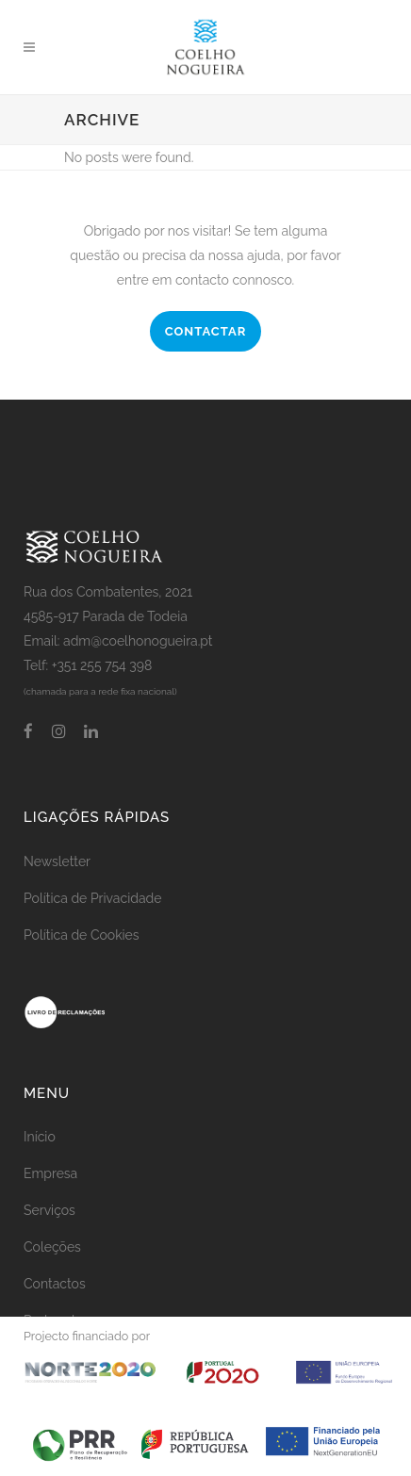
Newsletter (57, 861)
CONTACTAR (206, 331)
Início (40, 1136)
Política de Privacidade (92, 898)
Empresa (50, 1173)
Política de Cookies (82, 935)
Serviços (49, 1210)
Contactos (55, 1283)
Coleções (52, 1247)
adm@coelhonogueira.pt (138, 640)
